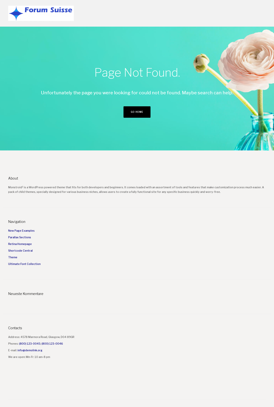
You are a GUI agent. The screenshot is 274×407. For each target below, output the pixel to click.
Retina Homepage (20, 244)
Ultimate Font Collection (24, 264)
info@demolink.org (30, 350)
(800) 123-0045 (29, 343)
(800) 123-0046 (52, 343)
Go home (137, 111)
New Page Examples (21, 230)
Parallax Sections (19, 237)
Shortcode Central (20, 250)
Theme (12, 257)
